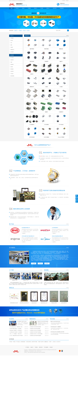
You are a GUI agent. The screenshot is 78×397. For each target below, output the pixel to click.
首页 (11, 8)
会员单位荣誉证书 (64, 275)
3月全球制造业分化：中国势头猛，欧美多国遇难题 (16, 298)
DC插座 (41, 8)
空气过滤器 (18, 314)
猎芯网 (50, 314)
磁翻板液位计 (46, 314)
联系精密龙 (62, 8)
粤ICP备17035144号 (43, 322)
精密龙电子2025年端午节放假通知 (35, 303)
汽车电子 (11, 73)
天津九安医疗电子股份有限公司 (28, 208)
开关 (11, 42)
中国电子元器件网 (41, 314)
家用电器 (11, 64)
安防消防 (11, 71)
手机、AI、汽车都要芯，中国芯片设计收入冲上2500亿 (16, 305)
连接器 (11, 47)
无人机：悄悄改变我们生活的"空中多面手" (16, 307)
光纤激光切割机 (28, 314)
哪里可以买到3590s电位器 (55, 294)
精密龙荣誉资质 (34, 275)
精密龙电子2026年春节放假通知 (35, 300)
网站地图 (67, 0)
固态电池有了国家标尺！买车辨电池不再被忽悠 (16, 301)
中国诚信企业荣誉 (54, 275)
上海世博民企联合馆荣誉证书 (24, 275)
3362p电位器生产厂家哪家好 (56, 299)
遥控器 (11, 66)
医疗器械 (11, 57)
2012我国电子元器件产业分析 (14, 294)
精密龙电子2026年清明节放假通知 (35, 294)
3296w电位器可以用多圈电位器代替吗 (57, 304)
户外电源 (10, 314)
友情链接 (11, 311)
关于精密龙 (63, 0)
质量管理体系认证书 (44, 275)
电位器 (23, 8)
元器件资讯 (55, 8)
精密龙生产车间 (14, 253)
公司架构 (33, 236)
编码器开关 (12, 49)
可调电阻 (29, 8)
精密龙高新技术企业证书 (14, 275)
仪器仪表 (11, 59)
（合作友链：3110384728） (56, 314)
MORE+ (67, 35)
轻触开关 (35, 8)
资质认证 (47, 8)
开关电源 (14, 314)
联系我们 (47, 236)
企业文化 (40, 236)
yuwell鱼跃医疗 (55, 200)
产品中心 (17, 8)
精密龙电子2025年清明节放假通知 (35, 307)
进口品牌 (11, 51)
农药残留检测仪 (22, 314)
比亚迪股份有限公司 (26, 200)
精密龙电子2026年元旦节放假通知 (35, 301)
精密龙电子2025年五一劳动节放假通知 (36, 305)
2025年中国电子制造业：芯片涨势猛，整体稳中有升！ (16, 300)
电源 (11, 62)
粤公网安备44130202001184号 (51, 322)
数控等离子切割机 (34, 314)
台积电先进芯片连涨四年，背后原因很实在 (16, 303)
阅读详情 (11, 213)
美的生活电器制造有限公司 (57, 208)
